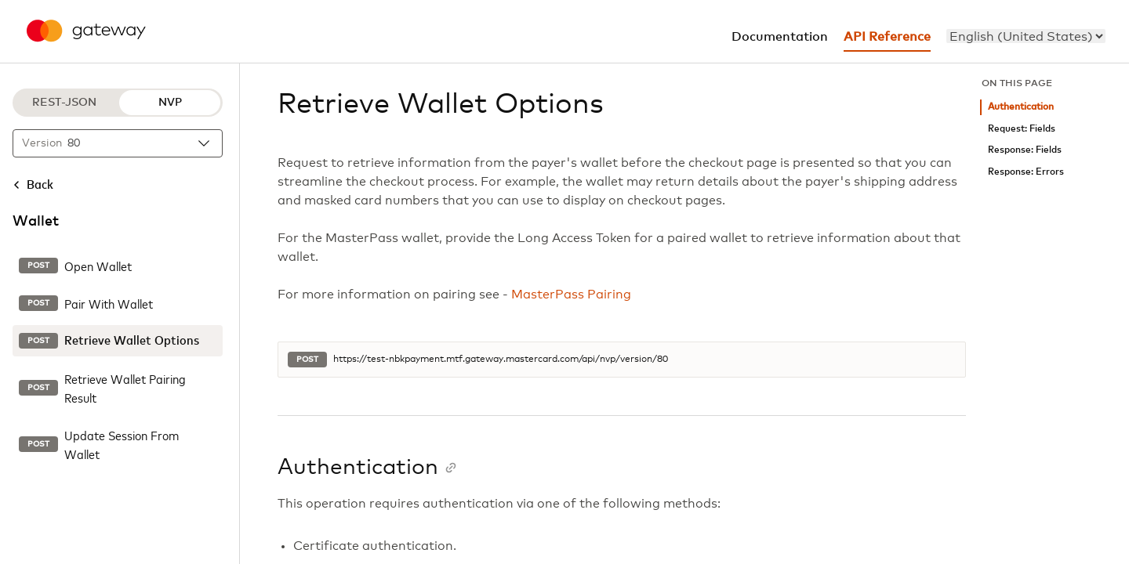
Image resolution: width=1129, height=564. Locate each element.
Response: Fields (1025, 150)
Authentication (1021, 107)
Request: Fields (1021, 129)
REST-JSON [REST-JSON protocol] (64, 102)
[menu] (1025, 36)
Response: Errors (1026, 172)
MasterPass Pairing (571, 294)
